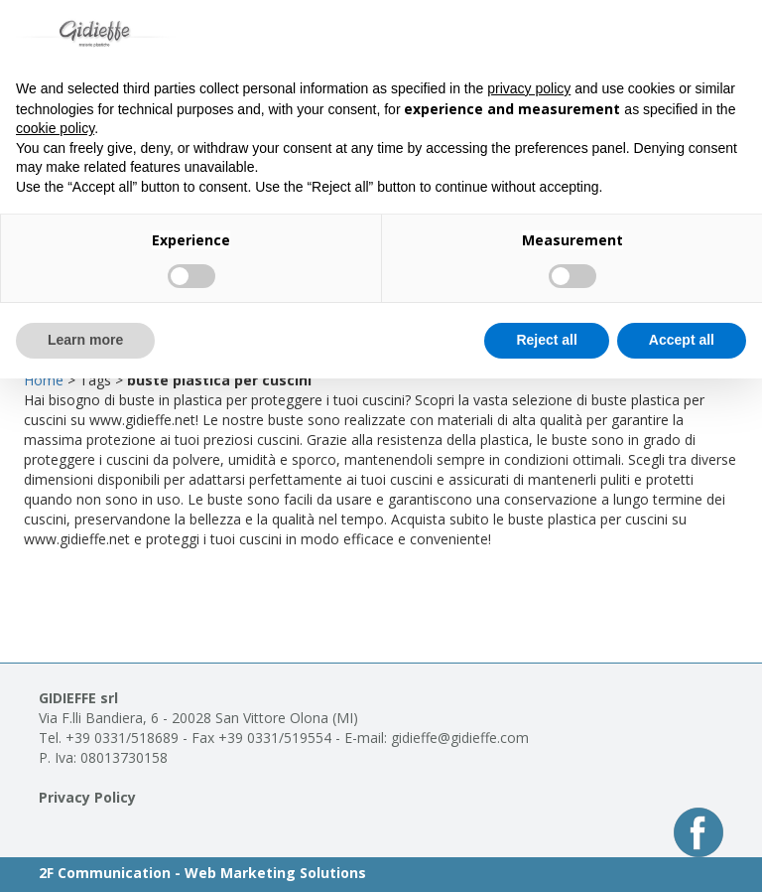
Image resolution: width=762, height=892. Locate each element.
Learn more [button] (85, 340)
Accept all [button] (681, 340)
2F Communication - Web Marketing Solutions (202, 872)
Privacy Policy (87, 797)
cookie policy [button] (55, 128)
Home (44, 380)
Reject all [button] (546, 340)
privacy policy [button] (529, 88)
